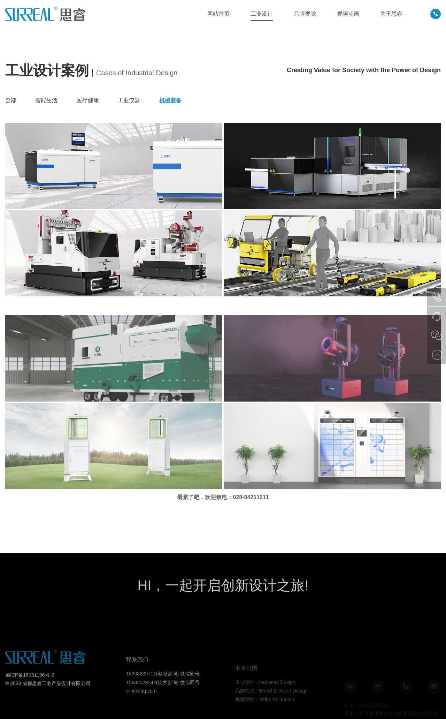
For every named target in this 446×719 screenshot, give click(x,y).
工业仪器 (129, 101)
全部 (10, 100)
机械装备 (170, 101)
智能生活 (46, 100)
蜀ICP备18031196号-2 (29, 689)
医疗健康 (88, 100)
